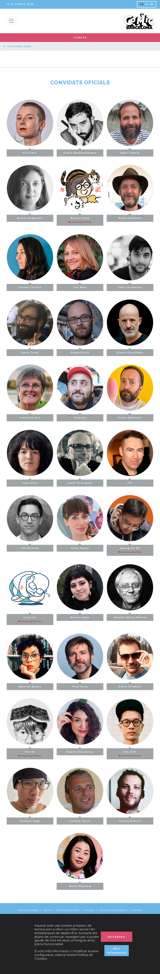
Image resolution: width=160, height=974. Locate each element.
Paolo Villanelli (130, 685)
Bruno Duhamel (130, 217)
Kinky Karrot (80, 547)
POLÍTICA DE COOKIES (28, 910)
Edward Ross (80, 351)
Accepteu (116, 936)
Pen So (30, 752)
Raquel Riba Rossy (80, 750)
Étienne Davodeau (130, 351)
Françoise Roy (30, 416)
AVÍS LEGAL (89, 910)
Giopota (80, 416)
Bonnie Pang (80, 219)
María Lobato (80, 616)
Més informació (116, 950)
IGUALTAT (47, 910)
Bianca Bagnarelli (30, 217)
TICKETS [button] (80, 37)
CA (142, 4)
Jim (130, 482)
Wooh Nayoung (80, 885)
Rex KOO (130, 752)
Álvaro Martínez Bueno (80, 151)
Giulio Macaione (130, 416)
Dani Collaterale (130, 286)
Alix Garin (30, 151)
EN (151, 4)
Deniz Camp (30, 351)
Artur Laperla (130, 151)
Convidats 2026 (17, 46)
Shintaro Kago (30, 819)
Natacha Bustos (30, 685)
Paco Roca (80, 685)
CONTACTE (137, 910)
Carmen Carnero (30, 286)
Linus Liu (30, 618)
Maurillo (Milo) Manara (130, 616)
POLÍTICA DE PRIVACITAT (68, 910)
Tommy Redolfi (130, 819)
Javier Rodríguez (80, 482)
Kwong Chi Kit (130, 549)
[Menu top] (11, 21)
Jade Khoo (30, 482)
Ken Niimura (30, 547)
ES (146, 4)
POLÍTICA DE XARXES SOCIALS (113, 910)
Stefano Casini (80, 819)
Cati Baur (80, 286)
